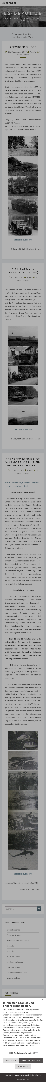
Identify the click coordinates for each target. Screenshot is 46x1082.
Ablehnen (11, 1060)
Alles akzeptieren (31, 1060)
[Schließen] (42, 999)
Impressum (9, 1075)
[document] (23, 1025)
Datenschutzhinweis (22, 1075)
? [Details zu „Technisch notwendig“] (36, 1053)
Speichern (23, 1066)
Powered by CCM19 (23, 1080)
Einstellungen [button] (36, 1075)
